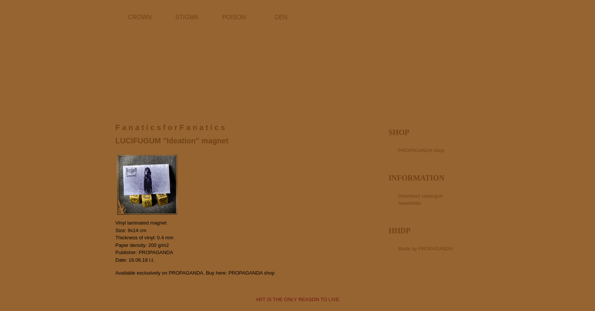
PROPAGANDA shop (251, 273)
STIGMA (186, 17)
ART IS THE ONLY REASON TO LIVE (297, 299)
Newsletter (409, 203)
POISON (234, 17)
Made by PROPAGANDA (425, 248)
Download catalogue (420, 196)
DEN (281, 17)
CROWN (139, 17)
